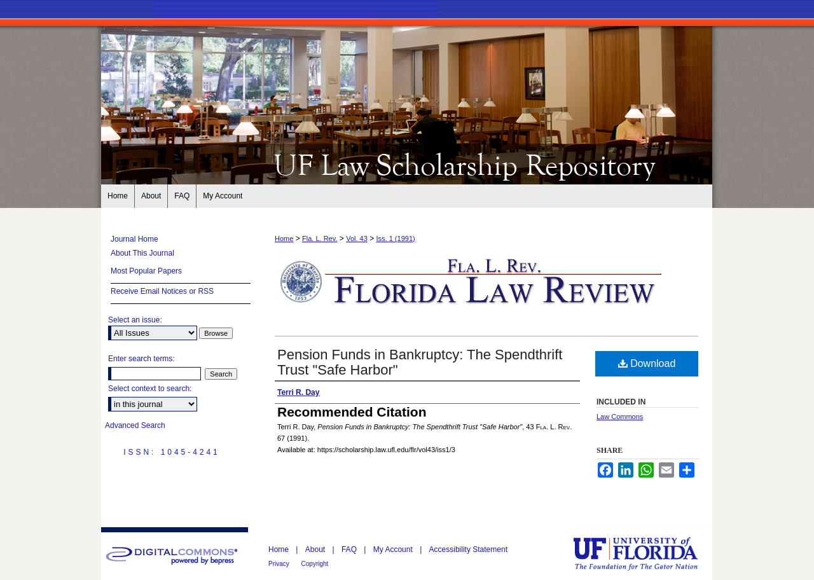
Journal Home (134, 239)
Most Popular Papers (146, 270)
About (316, 549)
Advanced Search (135, 425)
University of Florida (645, 553)
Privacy (279, 563)
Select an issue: (135, 319)
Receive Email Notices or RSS (162, 291)
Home (284, 238)
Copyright (315, 563)
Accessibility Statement (468, 549)
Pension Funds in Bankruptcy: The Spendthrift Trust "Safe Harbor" (419, 362)
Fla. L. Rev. (319, 238)
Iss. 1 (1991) (395, 238)
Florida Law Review (407, 164)
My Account (394, 549)
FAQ (350, 549)
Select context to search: (149, 388)
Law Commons (620, 416)
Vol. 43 (357, 238)
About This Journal (142, 253)
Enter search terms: (141, 358)
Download (647, 363)
